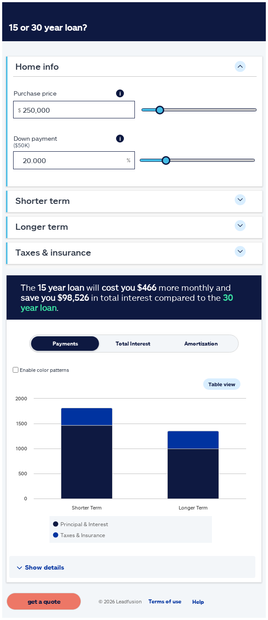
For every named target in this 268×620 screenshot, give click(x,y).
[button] (120, 93)
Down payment (60, 141)
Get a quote (44, 601)
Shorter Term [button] (42, 200)
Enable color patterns (44, 370)
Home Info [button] (37, 66)
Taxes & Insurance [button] (53, 252)
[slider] (199, 109)
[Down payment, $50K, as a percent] (74, 160)
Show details (44, 567)
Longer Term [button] (41, 226)
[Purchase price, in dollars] (74, 109)
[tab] (65, 343)
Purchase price (35, 93)
